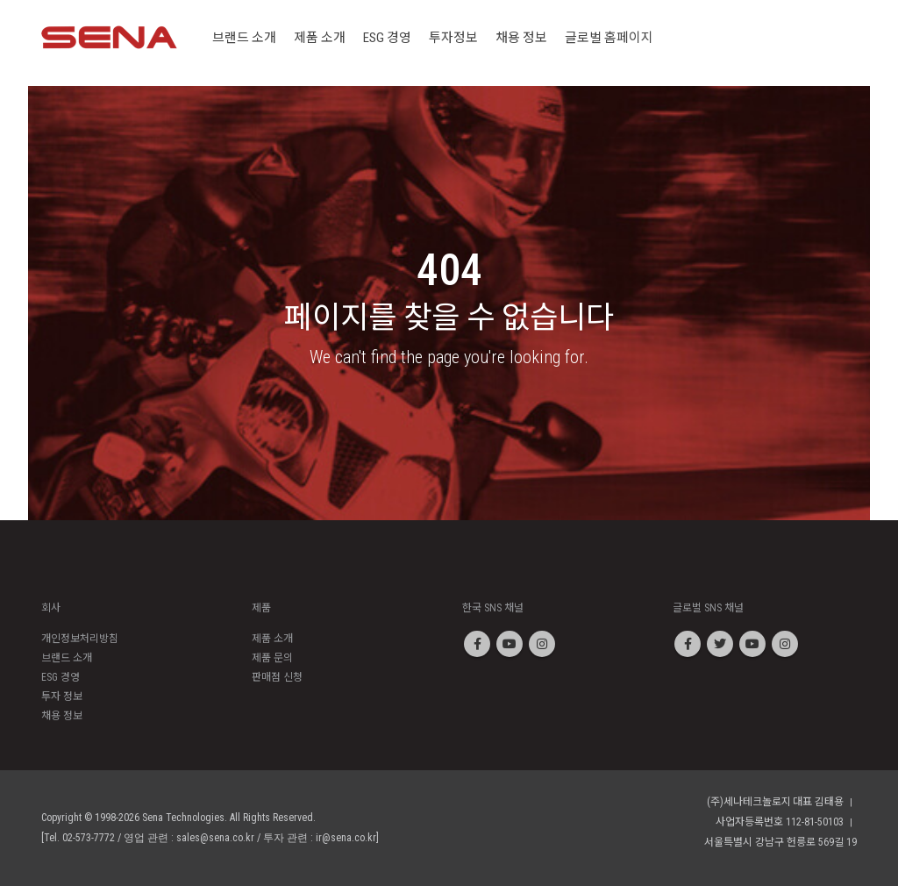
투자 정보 (61, 696)
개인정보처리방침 (79, 638)
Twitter (720, 644)
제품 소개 (272, 638)
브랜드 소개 (66, 658)
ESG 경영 (60, 677)
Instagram (542, 644)
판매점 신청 (277, 677)
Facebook (477, 644)
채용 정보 (61, 716)
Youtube (509, 644)
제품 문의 (272, 658)
